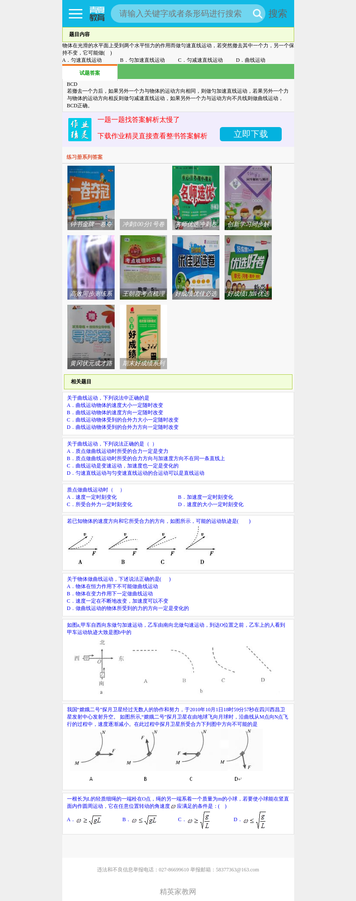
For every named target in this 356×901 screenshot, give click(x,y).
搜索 (277, 13)
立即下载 (251, 134)
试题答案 (89, 73)
